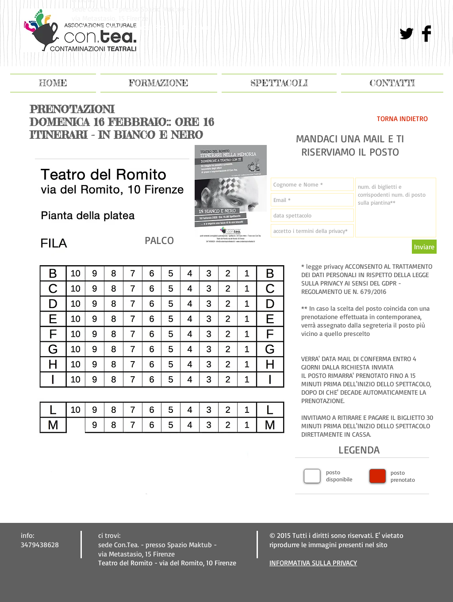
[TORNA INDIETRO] (402, 118)
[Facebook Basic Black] (426, 33)
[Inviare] (424, 247)
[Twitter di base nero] (406, 33)
